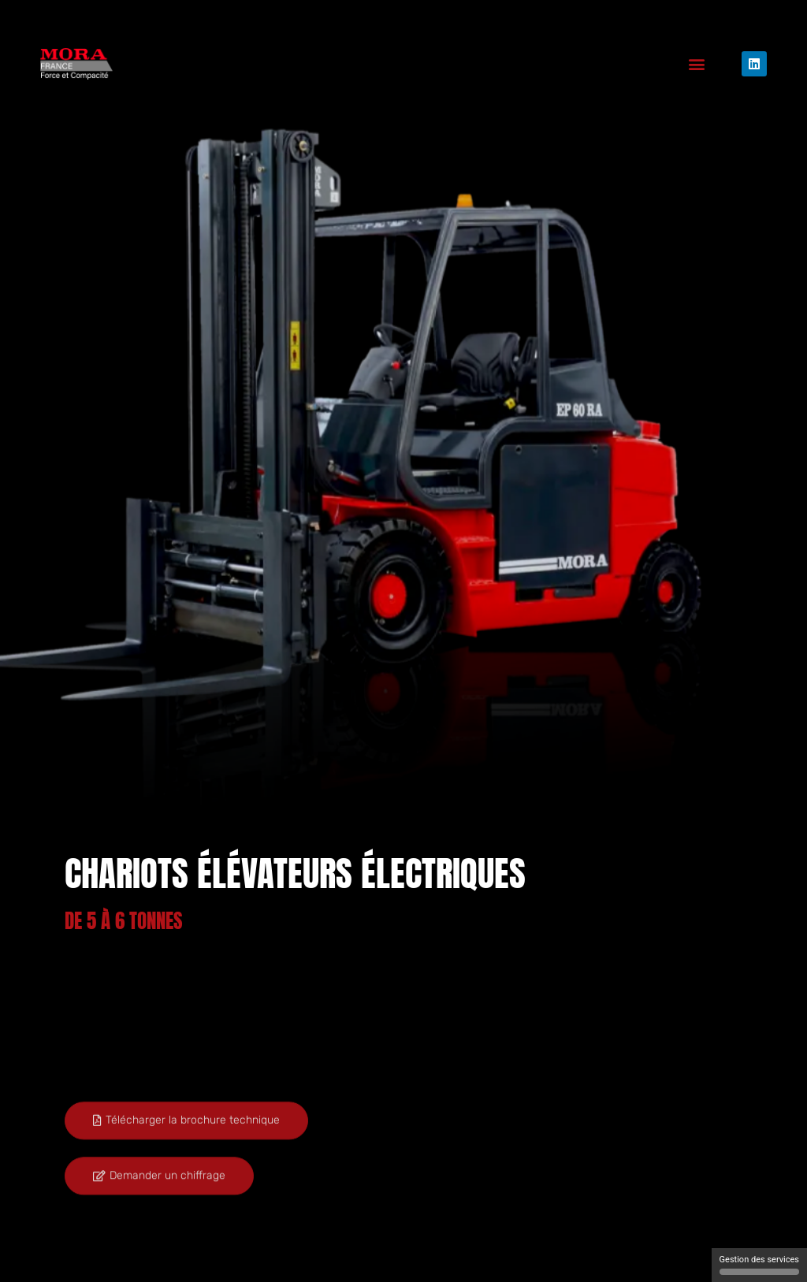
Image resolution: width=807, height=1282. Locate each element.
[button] (697, 64)
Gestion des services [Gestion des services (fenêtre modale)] (759, 1264)
